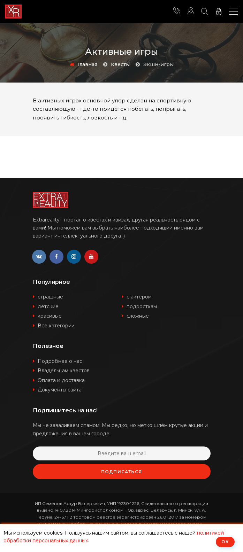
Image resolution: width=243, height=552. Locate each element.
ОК (225, 541)
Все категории (56, 325)
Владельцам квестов (64, 370)
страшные (50, 297)
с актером (139, 297)
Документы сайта (60, 390)
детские (48, 306)
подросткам (142, 306)
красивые (50, 316)
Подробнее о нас (60, 361)
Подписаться (121, 471)
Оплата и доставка (61, 380)
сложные (138, 316)
